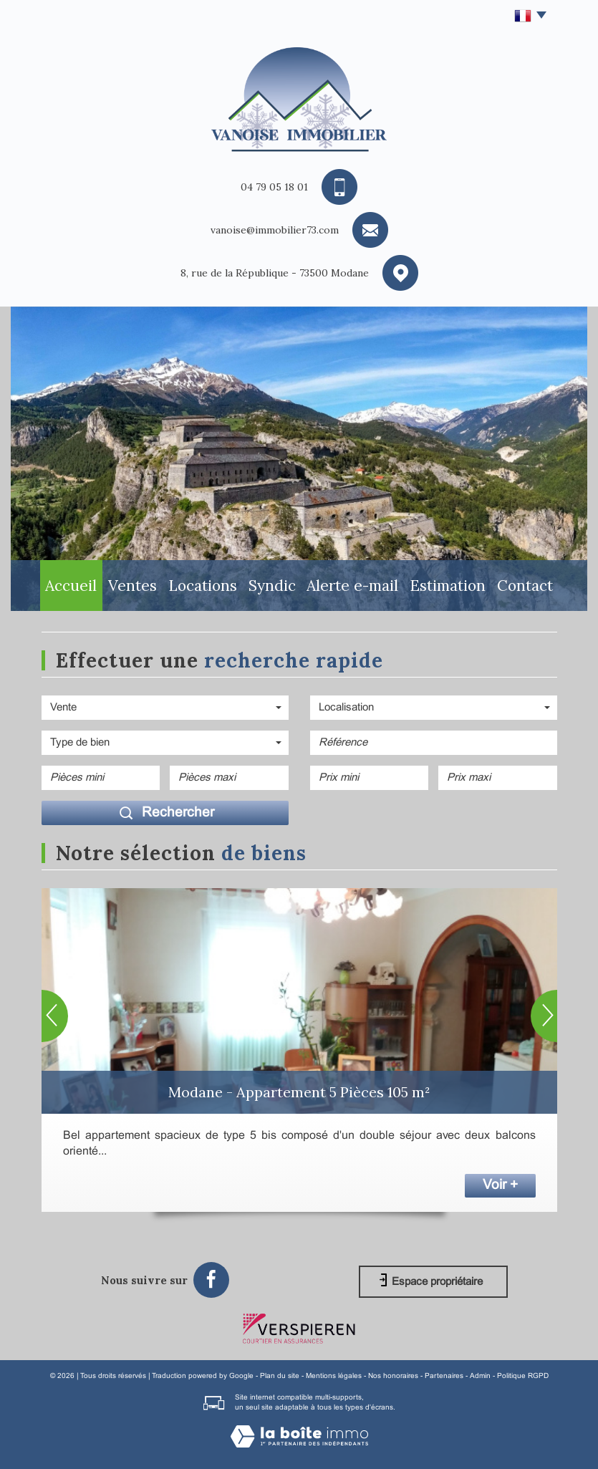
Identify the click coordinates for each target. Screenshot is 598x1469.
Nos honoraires (393, 1376)
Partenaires (444, 1376)
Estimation (458, 588)
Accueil (56, 588)
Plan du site (279, 1376)
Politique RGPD (523, 1376)
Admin (480, 1376)
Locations (203, 588)
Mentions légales (334, 1376)
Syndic (279, 588)
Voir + (500, 1185)
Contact (540, 588)
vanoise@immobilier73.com (275, 229)
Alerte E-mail (363, 588)
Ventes (126, 588)
